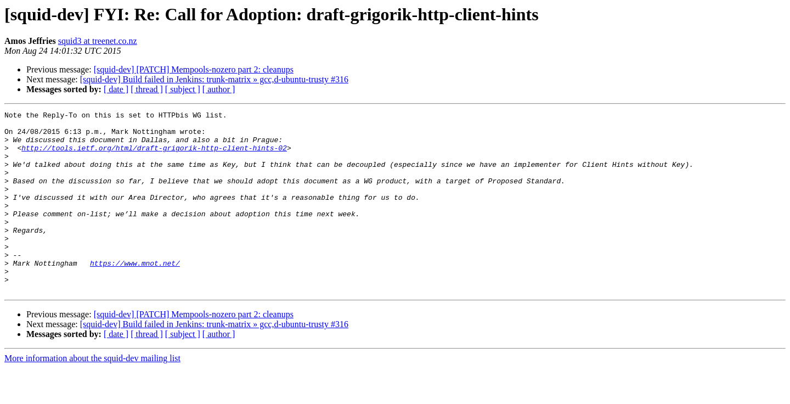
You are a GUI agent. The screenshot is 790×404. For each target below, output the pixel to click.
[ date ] (116, 89)
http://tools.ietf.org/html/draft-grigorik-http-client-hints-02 (154, 156)
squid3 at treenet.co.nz (97, 41)
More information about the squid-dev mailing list (92, 394)
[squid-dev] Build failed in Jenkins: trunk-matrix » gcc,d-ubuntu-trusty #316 (214, 79)
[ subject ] (182, 89)
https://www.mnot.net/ (135, 294)
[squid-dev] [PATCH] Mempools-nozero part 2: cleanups (194, 69)
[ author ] (218, 89)
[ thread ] (147, 89)
